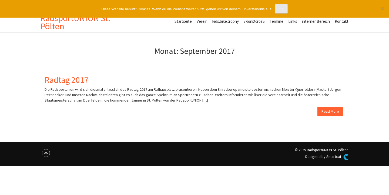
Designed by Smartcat (326, 157)
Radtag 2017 (67, 79)
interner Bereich (316, 21)
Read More (330, 111)
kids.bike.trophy (225, 21)
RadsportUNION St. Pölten (75, 22)
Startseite (183, 21)
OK (281, 9)
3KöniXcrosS (254, 21)
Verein (202, 21)
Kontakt (341, 21)
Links (292, 21)
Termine (276, 21)
